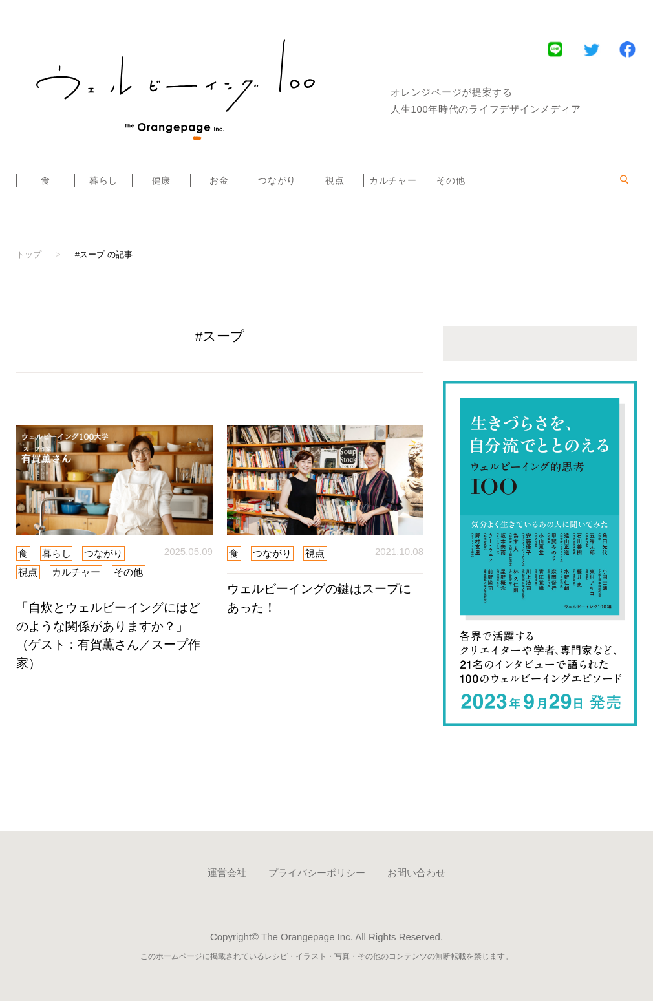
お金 (218, 180)
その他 (450, 180)
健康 (161, 180)
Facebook (627, 48)
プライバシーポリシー (316, 872)
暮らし (103, 180)
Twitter (591, 48)
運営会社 (227, 872)
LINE (555, 48)
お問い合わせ (416, 872)
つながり (277, 180)
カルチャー (393, 180)
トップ (28, 254)
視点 (334, 180)
